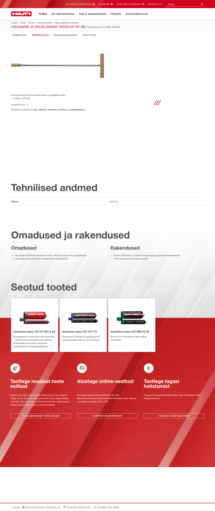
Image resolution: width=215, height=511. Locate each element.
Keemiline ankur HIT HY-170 (79, 331)
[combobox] (185, 4)
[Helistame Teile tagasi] (105, 507)
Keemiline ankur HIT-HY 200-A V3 (34, 331)
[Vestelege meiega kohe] (76, 507)
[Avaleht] (21, 13)
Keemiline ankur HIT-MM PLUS (129, 331)
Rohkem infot (20, 104)
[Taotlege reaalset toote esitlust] (41, 507)
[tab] (19, 35)
